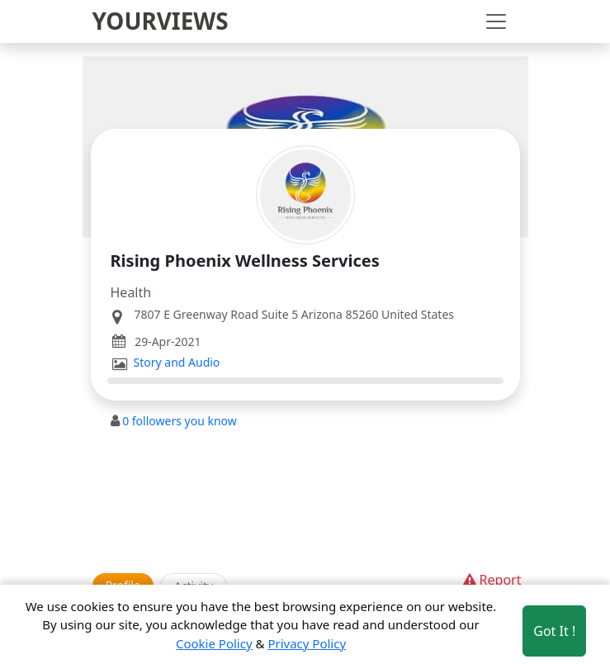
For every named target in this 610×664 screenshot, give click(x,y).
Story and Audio (177, 362)
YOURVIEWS (160, 20)
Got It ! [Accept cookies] (554, 631)
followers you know (179, 421)
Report (491, 580)
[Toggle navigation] (496, 21)
